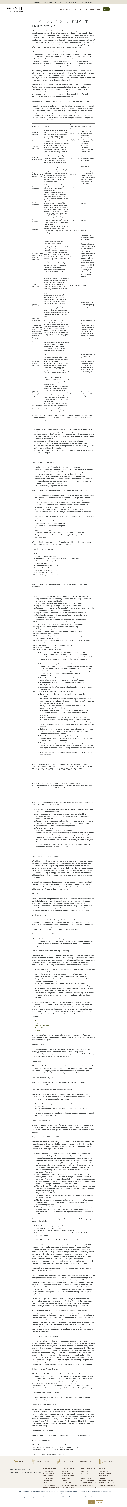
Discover (84, 9)
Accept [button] (91, 1502)
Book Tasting (65, 9)
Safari (37, 1021)
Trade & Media (105, 1474)
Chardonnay (48, 1480)
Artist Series (48, 1476)
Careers (102, 1478)
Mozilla (37, 1030)
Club (92, 9)
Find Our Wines (68, 1488)
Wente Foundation (69, 1485)
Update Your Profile (108, 1485)
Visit (76, 9)
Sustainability (68, 1478)
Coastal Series (49, 1471)
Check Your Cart (106, 1483)
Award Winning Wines (52, 1488)
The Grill (84, 1474)
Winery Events (86, 1478)
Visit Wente (88, 1468)
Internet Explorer (42, 1025)
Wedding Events (87, 1480)
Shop (106, 9)
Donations (103, 1476)
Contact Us (104, 1471)
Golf (99, 9)
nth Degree (48, 1483)
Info (102, 1468)
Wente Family (67, 1474)
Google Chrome (41, 1028)
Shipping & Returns (107, 1480)
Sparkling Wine (49, 1485)
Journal (65, 1480)
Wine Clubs (66, 1483)
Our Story (66, 1471)
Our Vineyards (68, 1476)
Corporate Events (88, 1483)
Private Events (86, 1485)
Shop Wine (50, 1468)
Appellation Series (51, 1474)
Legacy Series (49, 1478)
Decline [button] (100, 1502)
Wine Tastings (86, 1471)
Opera (37, 1023)
